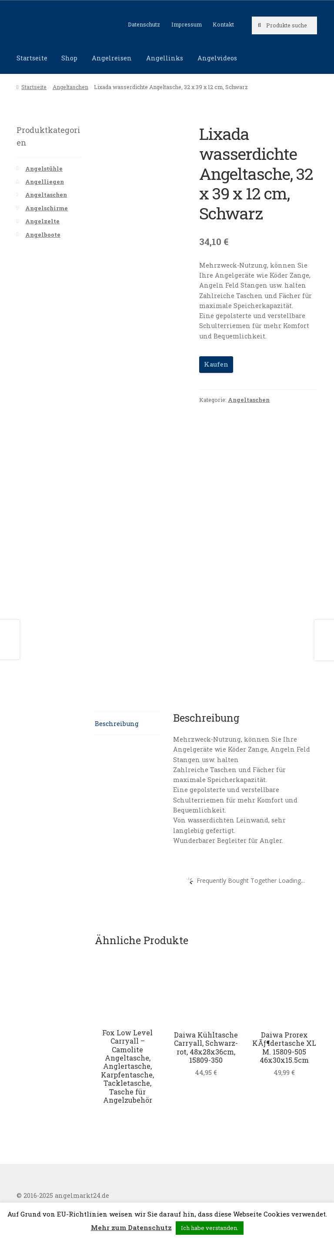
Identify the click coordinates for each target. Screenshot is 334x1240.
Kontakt (223, 24)
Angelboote (42, 234)
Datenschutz (144, 24)
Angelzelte (42, 221)
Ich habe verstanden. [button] (209, 1228)
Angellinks (164, 58)
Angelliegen (44, 181)
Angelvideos (217, 58)
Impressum (186, 24)
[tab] (127, 723)
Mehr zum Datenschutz (131, 1227)
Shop (69, 58)
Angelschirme (46, 208)
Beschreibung (117, 723)
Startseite (32, 58)
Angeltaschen (70, 86)
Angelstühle (44, 168)
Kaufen (216, 364)
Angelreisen (112, 58)
